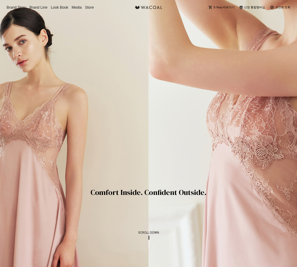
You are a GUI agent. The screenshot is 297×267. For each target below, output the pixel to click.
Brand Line (38, 7)
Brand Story (16, 7)
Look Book (59, 7)
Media (77, 7)
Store (89, 7)
